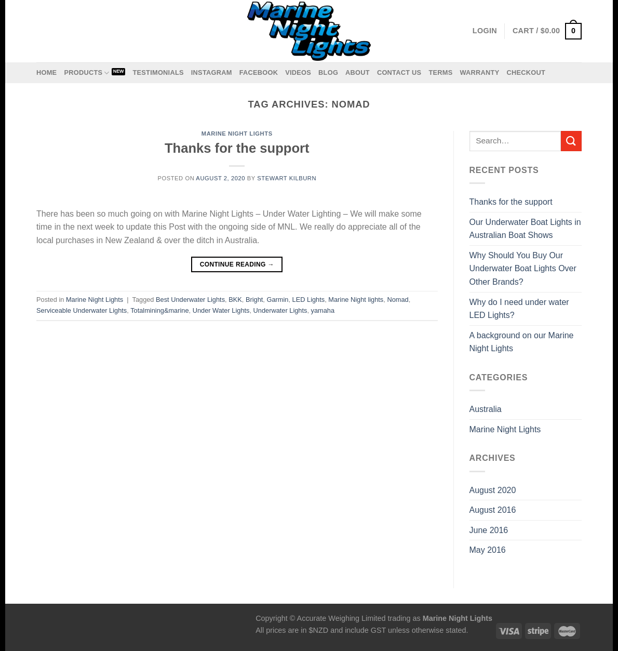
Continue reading (237, 265)
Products (86, 73)
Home (46, 72)
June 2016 (488, 530)
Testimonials (157, 72)
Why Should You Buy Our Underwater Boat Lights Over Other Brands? (522, 268)
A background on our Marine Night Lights (521, 342)
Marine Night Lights (237, 133)
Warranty (479, 72)
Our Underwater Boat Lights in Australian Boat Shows (525, 229)
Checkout (525, 72)
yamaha (323, 310)
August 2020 (492, 490)
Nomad (397, 299)
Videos (298, 72)
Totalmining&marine (159, 310)
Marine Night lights (355, 299)
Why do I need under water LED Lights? (519, 309)
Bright (254, 299)
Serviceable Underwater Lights (81, 310)
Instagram (211, 72)
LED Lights (308, 299)
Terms (440, 72)
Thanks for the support (237, 148)
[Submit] (571, 141)
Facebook (258, 72)
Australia (485, 409)
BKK (235, 299)
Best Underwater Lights (190, 299)
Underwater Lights (280, 310)
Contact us (399, 72)
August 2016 (492, 510)
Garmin (277, 299)
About (357, 72)
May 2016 (487, 550)
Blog (328, 72)
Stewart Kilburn (286, 178)
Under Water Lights (221, 310)
